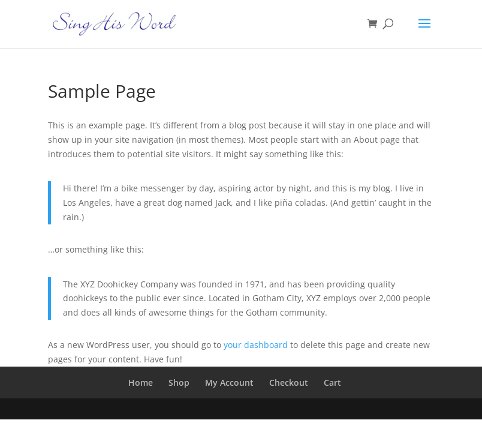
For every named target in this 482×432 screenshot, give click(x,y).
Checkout (288, 382)
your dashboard (256, 344)
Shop (178, 382)
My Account (229, 382)
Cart (332, 382)
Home (140, 382)
